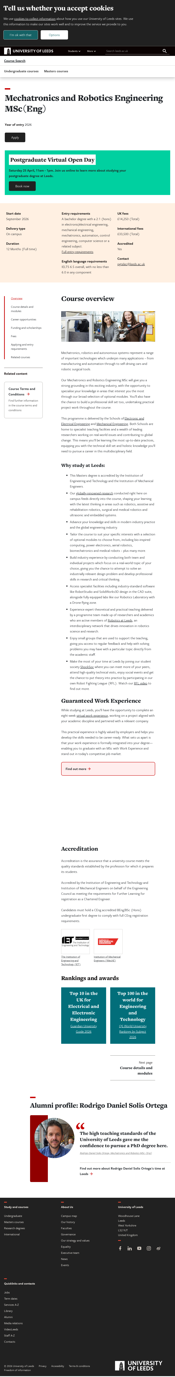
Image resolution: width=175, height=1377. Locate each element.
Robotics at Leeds (120, 621)
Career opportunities (23, 320)
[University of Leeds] (143, 1366)
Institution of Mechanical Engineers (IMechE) (107, 959)
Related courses (20, 358)
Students (74, 52)
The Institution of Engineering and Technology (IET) (71, 961)
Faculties (66, 1229)
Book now (22, 187)
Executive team (70, 1253)
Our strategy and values (75, 1241)
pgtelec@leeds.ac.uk (131, 264)
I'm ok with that (21, 35)
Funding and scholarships (26, 328)
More (91, 52)
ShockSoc (87, 667)
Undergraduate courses (21, 72)
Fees (13, 337)
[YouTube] (139, 1249)
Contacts (9, 1342)
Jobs (7, 1293)
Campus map (69, 1216)
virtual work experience (92, 716)
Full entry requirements (77, 252)
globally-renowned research (94, 494)
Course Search (14, 61)
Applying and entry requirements (22, 347)
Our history (68, 1223)
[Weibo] (158, 1249)
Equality (66, 1247)
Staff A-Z (9, 1336)
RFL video (140, 684)
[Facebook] (120, 1249)
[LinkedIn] (129, 1249)
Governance (68, 1235)
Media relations (13, 1324)
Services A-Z (11, 1305)
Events (65, 1266)
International (12, 1235)
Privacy (42, 1367)
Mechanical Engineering (112, 424)
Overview (16, 299)
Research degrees (14, 1229)
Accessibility (57, 1367)
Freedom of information (17, 1371)
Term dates (10, 1299)
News (64, 1260)
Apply (15, 138)
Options (55, 35)
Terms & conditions (79, 1367)
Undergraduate (13, 1216)
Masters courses (56, 72)
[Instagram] (149, 1249)
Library (8, 1312)
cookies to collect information (35, 19)
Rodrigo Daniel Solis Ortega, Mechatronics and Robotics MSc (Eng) (116, 1154)
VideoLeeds (11, 1330)
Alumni (8, 1318)
